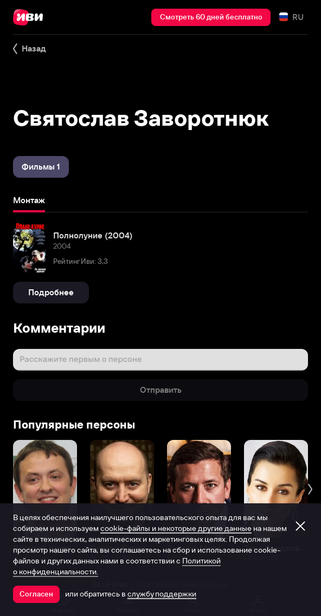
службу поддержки (161, 593)
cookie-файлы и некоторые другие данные (176, 528)
